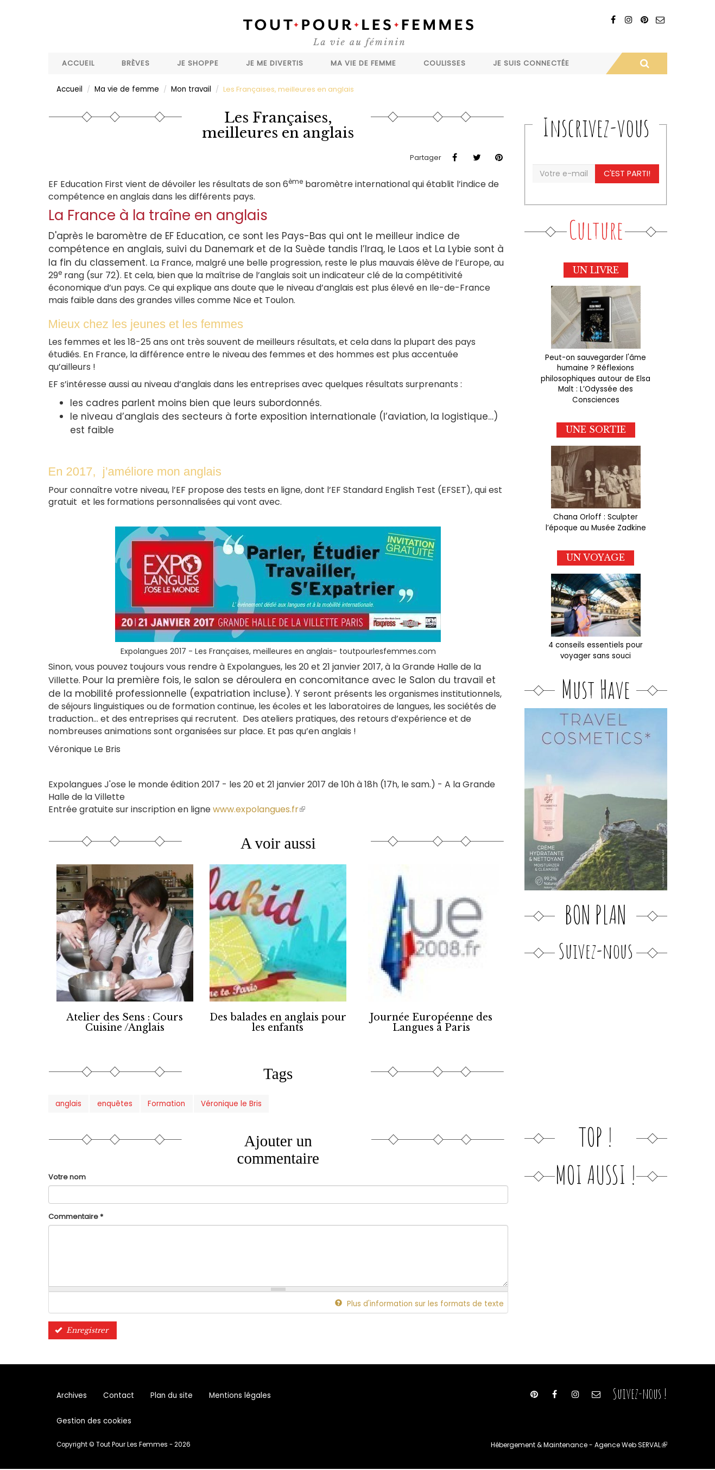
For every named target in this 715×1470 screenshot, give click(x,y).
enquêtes (114, 1101)
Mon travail (187, 89)
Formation (164, 1101)
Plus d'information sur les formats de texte (424, 1301)
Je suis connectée (531, 63)
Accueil (78, 63)
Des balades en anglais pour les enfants (277, 1021)
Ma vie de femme (363, 63)
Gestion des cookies (92, 1421)
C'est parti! (627, 173)
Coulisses (444, 63)
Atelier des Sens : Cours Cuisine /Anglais (125, 1021)
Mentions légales (234, 1394)
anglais (68, 1101)
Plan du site (168, 1394)
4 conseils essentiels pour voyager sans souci (596, 645)
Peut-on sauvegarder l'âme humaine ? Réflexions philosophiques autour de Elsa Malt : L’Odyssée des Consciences (595, 376)
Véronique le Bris (227, 1101)
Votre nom (67, 1175)
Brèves (136, 63)
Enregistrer (80, 1327)
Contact (117, 1394)
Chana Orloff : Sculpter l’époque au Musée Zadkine (595, 518)
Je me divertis (274, 63)
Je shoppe (198, 63)
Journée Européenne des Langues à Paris (431, 1021)
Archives (71, 1394)
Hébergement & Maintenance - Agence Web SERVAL (582, 1446)
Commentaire (75, 1214)
